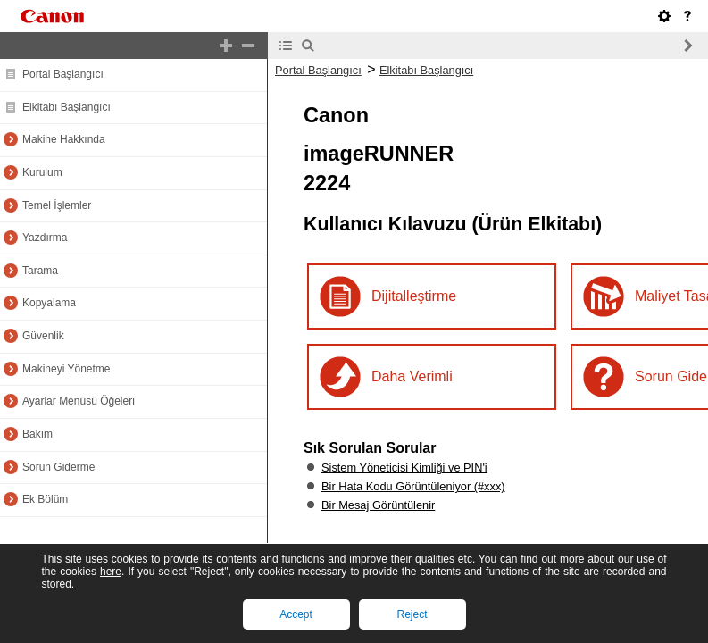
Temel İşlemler (56, 205)
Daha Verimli (412, 376)
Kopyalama (49, 302)
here (110, 571)
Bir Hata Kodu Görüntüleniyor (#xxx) (413, 486)
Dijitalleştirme (413, 296)
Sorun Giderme (58, 467)
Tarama (40, 270)
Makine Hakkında (63, 139)
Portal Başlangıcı (63, 74)
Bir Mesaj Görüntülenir (378, 505)
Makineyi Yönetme (66, 369)
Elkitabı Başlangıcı (66, 107)
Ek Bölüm (45, 499)
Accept (295, 614)
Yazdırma (44, 237)
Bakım (37, 434)
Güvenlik (43, 336)
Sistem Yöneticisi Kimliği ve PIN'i (404, 467)
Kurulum (42, 172)
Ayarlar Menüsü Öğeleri (78, 401)
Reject (411, 614)
